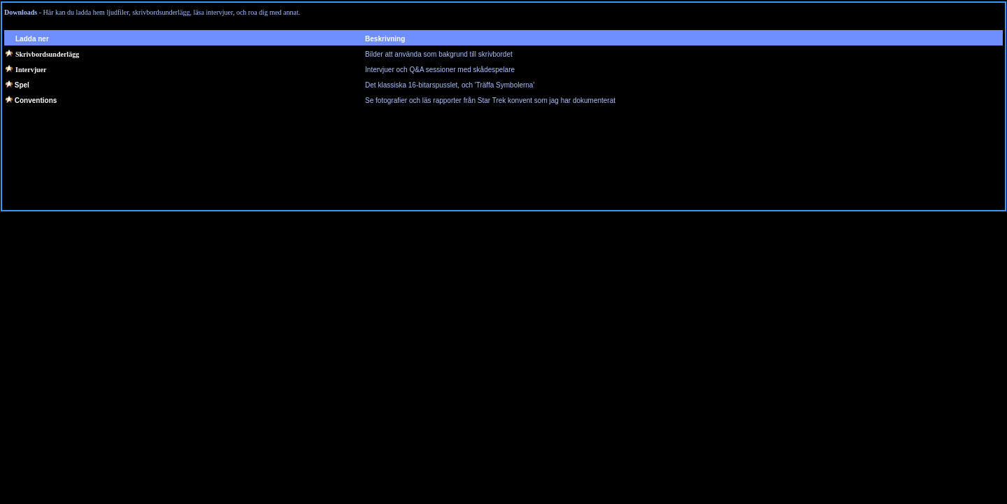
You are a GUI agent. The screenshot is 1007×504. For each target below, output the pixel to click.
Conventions (36, 100)
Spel (22, 85)
